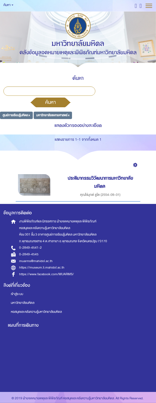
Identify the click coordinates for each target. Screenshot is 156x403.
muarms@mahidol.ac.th (36, 261)
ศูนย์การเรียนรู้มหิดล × (16, 115)
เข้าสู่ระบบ (17, 294)
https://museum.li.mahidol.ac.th (41, 267)
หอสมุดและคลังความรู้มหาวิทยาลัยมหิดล (36, 312)
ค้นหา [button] (8, 5)
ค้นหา (50, 102)
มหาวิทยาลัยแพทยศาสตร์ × (52, 115)
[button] (136, 5)
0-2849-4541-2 (30, 248)
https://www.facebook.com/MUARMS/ (46, 274)
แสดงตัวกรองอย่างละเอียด (78, 125)
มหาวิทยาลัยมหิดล (22, 303)
